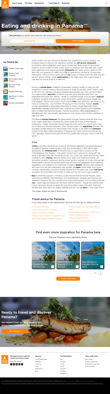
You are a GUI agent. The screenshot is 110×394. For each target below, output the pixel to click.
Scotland (62, 371)
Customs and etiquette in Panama (44, 210)
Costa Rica (63, 368)
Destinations (40, 3)
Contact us (38, 364)
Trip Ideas (29, 3)
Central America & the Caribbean (26, 50)
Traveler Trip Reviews (91, 361)
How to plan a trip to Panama (80, 221)
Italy (61, 359)
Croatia (62, 364)
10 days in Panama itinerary (79, 215)
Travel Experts (54, 3)
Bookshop (66, 3)
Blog (36, 371)
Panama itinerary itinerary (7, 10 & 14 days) (84, 212)
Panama (42, 50)
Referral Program (90, 366)
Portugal (62, 361)
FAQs (36, 366)
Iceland (62, 366)
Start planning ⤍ (15, 331)
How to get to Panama (40, 207)
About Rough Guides (41, 359)
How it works (18, 3)
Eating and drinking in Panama (43, 213)
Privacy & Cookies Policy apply (85, 380)
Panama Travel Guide (68, 278)
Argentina (63, 373)
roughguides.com (7, 50)
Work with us (39, 368)
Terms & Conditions (71, 380)
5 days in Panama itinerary (78, 218)
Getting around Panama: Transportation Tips (48, 216)
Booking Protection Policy (92, 364)
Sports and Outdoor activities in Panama (46, 219)
